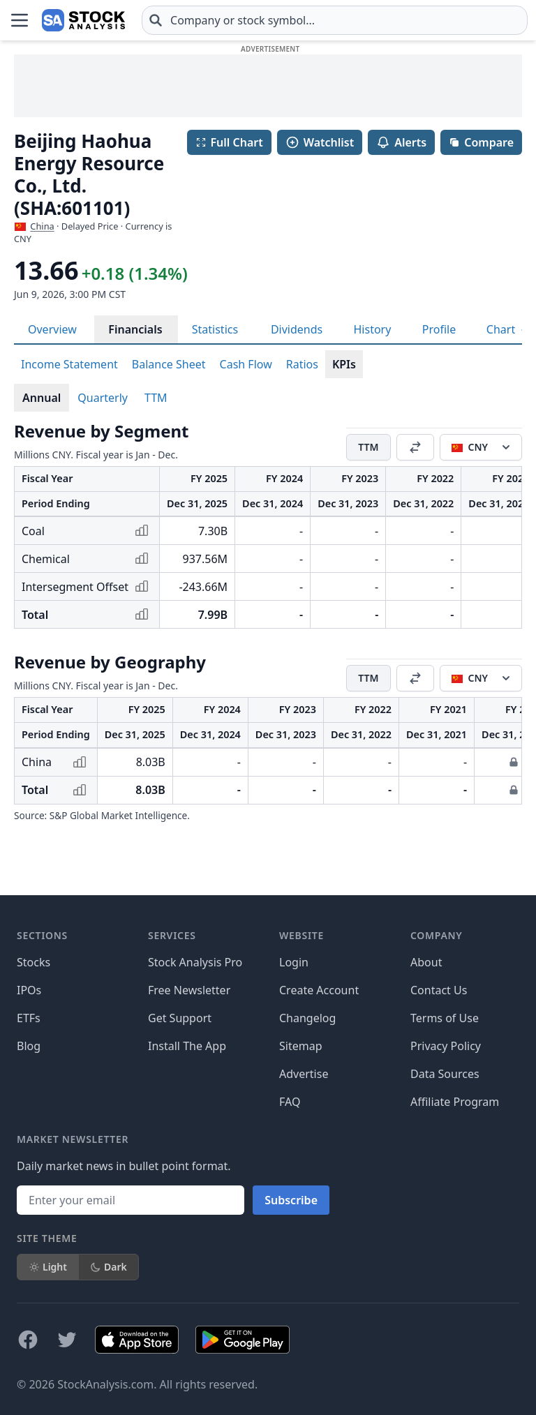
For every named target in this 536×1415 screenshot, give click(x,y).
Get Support (179, 1018)
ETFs (28, 1018)
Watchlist (319, 142)
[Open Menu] (19, 20)
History (373, 329)
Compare (481, 142)
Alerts (401, 142)
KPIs (344, 364)
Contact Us (438, 990)
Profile (439, 329)
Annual (41, 397)
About (426, 962)
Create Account (319, 990)
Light (48, 1266)
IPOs (29, 990)
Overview (52, 329)
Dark (108, 1266)
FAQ (289, 1101)
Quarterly (102, 397)
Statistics (215, 329)
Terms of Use (444, 1018)
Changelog (307, 1018)
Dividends (296, 329)
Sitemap (300, 1046)
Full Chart (229, 142)
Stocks (33, 962)
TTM (156, 397)
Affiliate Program (454, 1101)
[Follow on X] (67, 1339)
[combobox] (335, 20)
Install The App (187, 1046)
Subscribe (291, 1200)
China (42, 226)
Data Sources (444, 1073)
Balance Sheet (169, 364)
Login (293, 962)
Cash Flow (246, 364)
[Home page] (83, 20)
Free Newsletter (189, 990)
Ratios (302, 364)
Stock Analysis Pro (195, 962)
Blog (28, 1046)
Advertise (303, 1073)
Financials (135, 329)
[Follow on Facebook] (28, 1339)
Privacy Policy (445, 1046)
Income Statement (69, 364)
